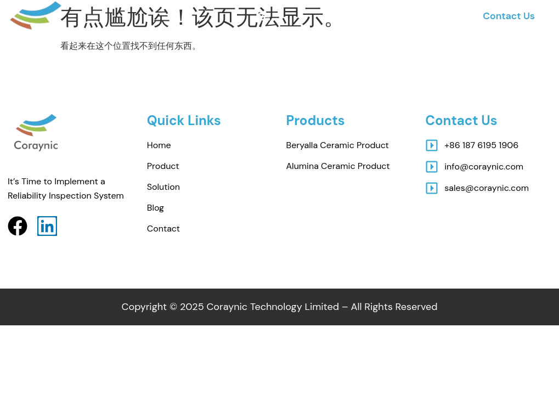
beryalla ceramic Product (337, 145)
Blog (155, 207)
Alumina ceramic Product (338, 166)
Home (159, 145)
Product (163, 166)
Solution (163, 187)
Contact (163, 228)
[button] (264, 16)
